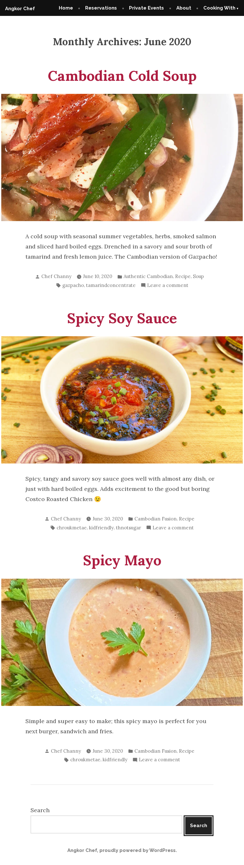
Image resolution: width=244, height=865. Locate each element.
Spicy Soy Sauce (122, 318)
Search (40, 810)
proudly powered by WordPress (137, 850)
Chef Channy (56, 276)
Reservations (101, 8)
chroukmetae (72, 528)
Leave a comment (167, 285)
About (183, 8)
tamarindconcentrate (111, 285)
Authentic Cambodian (148, 276)
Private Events (146, 8)
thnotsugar (128, 528)
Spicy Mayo (122, 560)
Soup (198, 276)
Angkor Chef (20, 8)
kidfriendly (101, 528)
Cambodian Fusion (155, 519)
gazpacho (73, 285)
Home (66, 8)
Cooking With (219, 8)
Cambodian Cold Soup (122, 75)
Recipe (183, 276)
